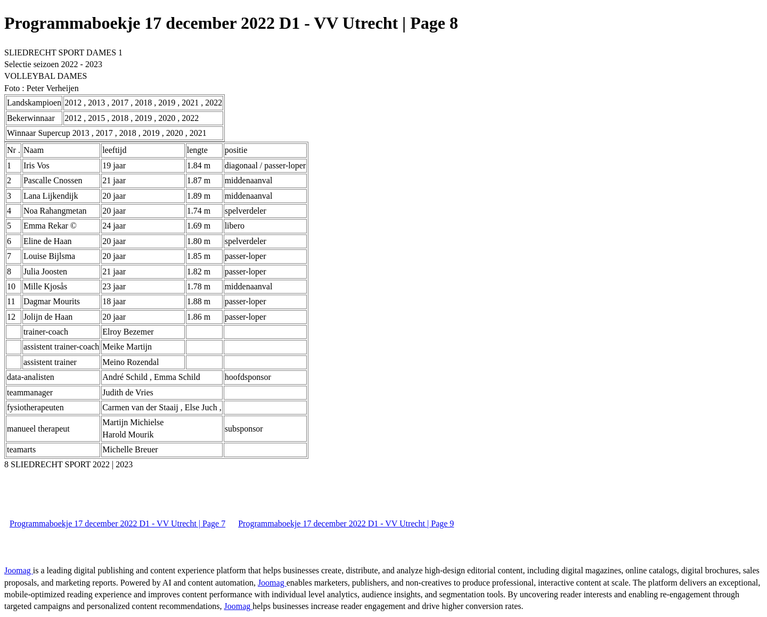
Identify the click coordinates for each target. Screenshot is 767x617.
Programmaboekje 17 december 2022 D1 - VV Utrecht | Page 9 (346, 523)
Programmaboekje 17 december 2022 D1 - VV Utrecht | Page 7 (117, 523)
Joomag (18, 570)
